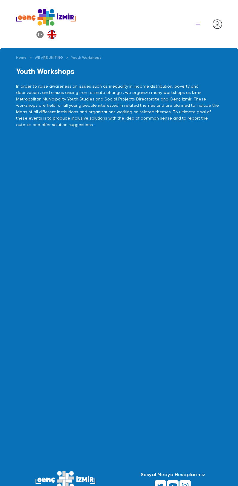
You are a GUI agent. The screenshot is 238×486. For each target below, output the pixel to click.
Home (21, 57)
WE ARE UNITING (49, 57)
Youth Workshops (86, 57)
